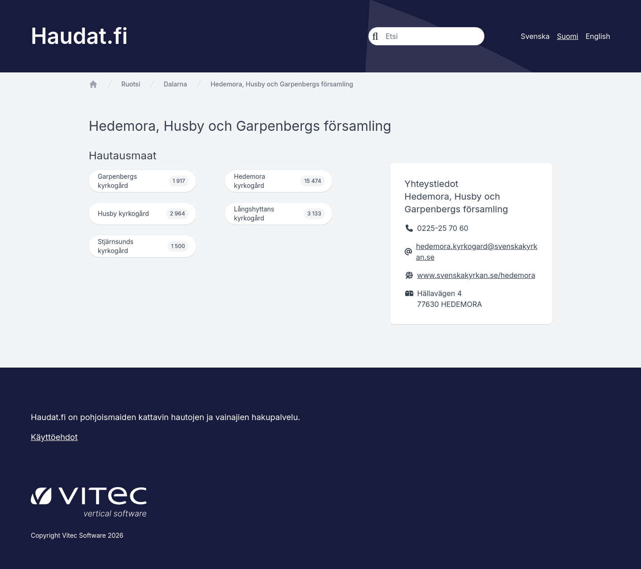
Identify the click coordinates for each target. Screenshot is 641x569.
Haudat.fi (79, 36)
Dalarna (175, 84)
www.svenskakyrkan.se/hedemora (476, 275)
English (597, 36)
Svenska (535, 36)
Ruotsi (130, 84)
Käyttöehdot (54, 437)
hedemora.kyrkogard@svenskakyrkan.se (476, 252)
